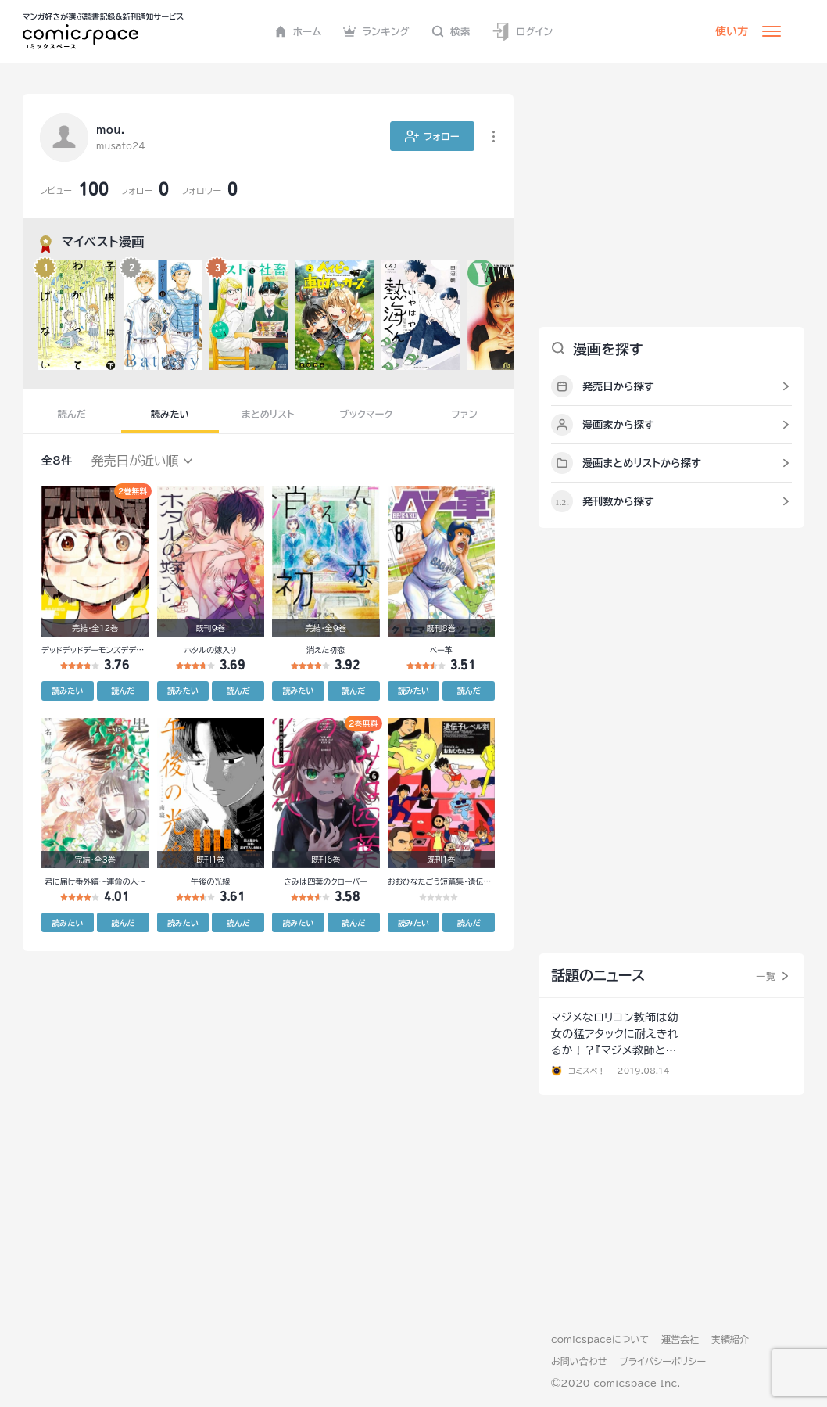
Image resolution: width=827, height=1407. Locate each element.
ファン (464, 413)
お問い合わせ (579, 1361)
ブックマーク (366, 413)
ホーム (298, 31)
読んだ (72, 413)
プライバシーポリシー (662, 1361)
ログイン (522, 32)
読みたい (170, 413)
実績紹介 (730, 1339)
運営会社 (680, 1339)
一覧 (765, 976)
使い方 (731, 31)
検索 (451, 31)
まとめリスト (268, 413)
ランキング (376, 31)
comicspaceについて (600, 1339)
